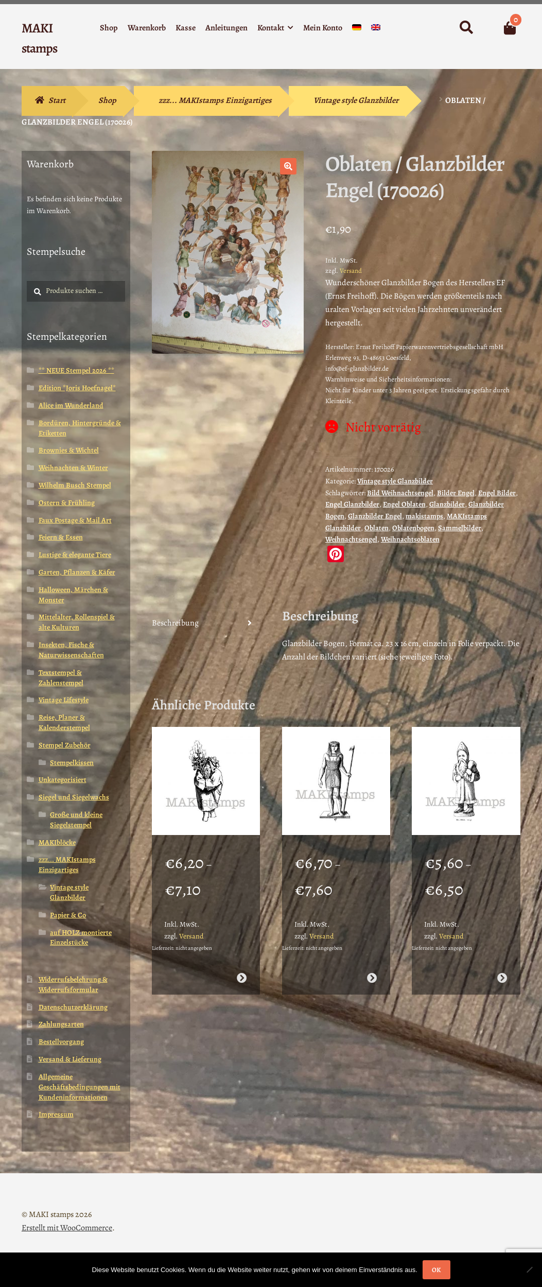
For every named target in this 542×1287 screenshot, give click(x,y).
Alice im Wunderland (71, 405)
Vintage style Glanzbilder (355, 100)
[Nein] (529, 1269)
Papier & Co (68, 915)
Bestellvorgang (61, 1042)
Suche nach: (466, 28)
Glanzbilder (447, 504)
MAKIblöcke (57, 842)
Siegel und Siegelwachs (74, 797)
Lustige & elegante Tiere (75, 555)
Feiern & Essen (61, 537)
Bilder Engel (456, 493)
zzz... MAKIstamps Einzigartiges (215, 100)
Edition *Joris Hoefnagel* (77, 388)
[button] (288, 166)
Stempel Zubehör (65, 745)
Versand (351, 270)
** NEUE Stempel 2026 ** (76, 370)
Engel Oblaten (404, 504)
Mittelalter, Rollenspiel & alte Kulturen (77, 622)
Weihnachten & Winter (73, 468)
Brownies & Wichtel (69, 450)
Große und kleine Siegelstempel (76, 820)
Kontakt (270, 27)
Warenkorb (147, 27)
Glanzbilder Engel (375, 516)
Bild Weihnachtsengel (400, 493)
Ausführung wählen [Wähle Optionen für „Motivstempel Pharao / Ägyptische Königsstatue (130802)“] (372, 978)
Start (56, 100)
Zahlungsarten (61, 1024)
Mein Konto (322, 27)
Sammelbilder (459, 528)
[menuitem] (356, 30)
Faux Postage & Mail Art (75, 520)
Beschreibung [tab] (175, 623)
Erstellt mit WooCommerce (67, 1227)
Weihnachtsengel (351, 539)
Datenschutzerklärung (73, 1007)
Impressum (56, 1114)
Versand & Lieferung (70, 1059)
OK (436, 1269)
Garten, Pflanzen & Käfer (77, 572)
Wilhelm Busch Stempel (75, 485)
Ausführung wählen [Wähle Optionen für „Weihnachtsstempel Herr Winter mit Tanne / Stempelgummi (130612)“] (242, 978)
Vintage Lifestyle (64, 700)
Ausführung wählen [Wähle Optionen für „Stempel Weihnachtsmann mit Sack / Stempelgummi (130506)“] (502, 978)
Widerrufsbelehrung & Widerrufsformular (73, 985)
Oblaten (376, 528)
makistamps (424, 516)
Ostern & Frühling (67, 503)
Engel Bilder (497, 493)
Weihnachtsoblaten (410, 539)
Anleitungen (226, 27)
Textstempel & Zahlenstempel (61, 678)
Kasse (186, 27)
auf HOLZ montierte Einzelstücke (81, 938)
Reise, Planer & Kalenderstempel (64, 722)
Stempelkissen (72, 763)
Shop (109, 27)
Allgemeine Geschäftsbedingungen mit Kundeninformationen (79, 1087)
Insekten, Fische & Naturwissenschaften (71, 650)
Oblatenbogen (413, 528)
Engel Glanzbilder (352, 504)
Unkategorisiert (62, 780)
